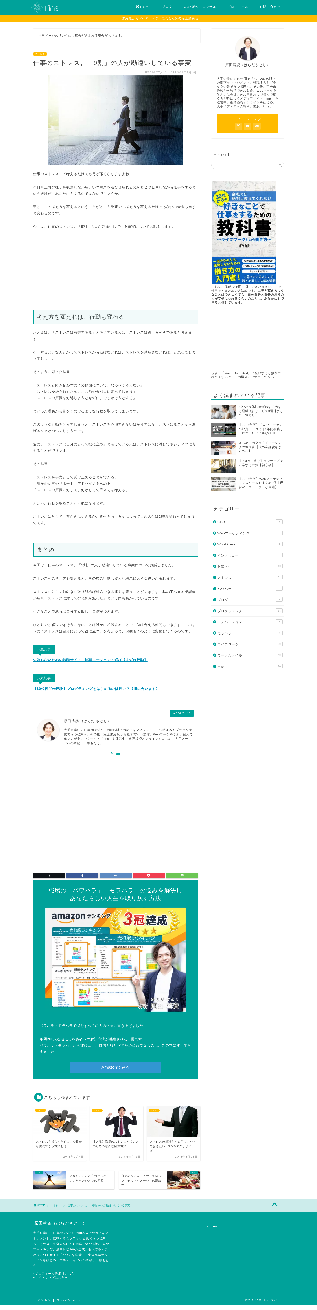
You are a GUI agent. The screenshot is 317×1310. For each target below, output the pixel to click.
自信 (250, 666)
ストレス (40, 54)
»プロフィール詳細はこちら (54, 1274)
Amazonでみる (115, 1067)
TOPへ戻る (43, 1300)
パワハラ (250, 588)
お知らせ (250, 566)
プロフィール (238, 7)
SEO (250, 522)
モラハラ (250, 633)
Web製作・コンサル (200, 7)
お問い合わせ (270, 7)
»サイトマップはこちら (50, 1277)
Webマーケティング (250, 533)
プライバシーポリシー (70, 1300)
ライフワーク (250, 644)
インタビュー (250, 555)
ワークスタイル (250, 655)
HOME (143, 7)
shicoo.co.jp (216, 1226)
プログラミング (250, 611)
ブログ (167, 7)
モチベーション (250, 622)
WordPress (250, 544)
